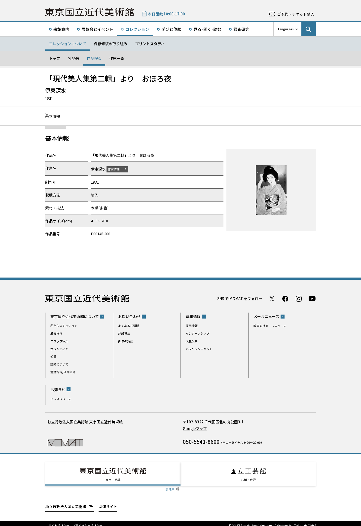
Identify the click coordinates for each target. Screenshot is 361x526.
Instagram (298, 298)
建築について (59, 364)
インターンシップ (197, 333)
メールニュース (266, 316)
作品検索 (94, 58)
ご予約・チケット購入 (295, 14)
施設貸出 (124, 333)
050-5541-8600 (201, 441)
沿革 (53, 356)
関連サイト (108, 501)
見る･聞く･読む (207, 29)
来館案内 (61, 29)
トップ (54, 58)
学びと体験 (171, 29)
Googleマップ (195, 428)
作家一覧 (116, 58)
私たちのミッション (63, 326)
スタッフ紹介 (59, 341)
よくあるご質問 (128, 326)
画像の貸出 (125, 341)
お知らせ (57, 389)
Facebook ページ (285, 298)
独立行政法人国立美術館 (65, 501)
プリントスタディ (150, 43)
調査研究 (241, 29)
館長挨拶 (56, 333)
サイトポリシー (58, 521)
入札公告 (192, 341)
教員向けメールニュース (269, 326)
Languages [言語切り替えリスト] (286, 29)
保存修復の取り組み (110, 43)
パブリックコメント (199, 349)
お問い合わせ (129, 316)
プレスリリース (60, 398)
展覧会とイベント (97, 29)
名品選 (73, 58)
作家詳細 (117, 169)
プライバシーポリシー (87, 521)
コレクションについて (67, 43)
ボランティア (59, 349)
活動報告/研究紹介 (62, 372)
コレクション (137, 29)
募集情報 (193, 316)
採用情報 (192, 326)
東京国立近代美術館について (74, 316)
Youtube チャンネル (312, 298)
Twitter (272, 298)
